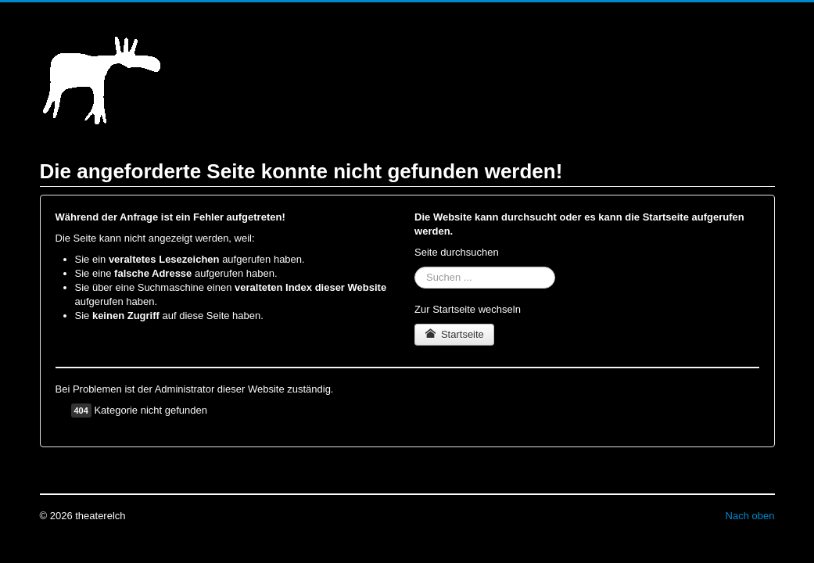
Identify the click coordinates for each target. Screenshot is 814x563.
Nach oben (750, 516)
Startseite (454, 334)
